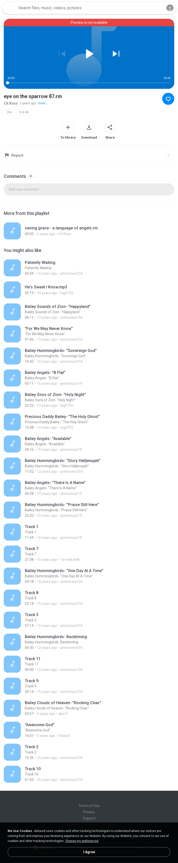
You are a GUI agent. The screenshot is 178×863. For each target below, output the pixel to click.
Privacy (89, 812)
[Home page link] (9, 8)
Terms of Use (89, 806)
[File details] (74, 230)
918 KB (24, 112)
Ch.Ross (11, 103)
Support (89, 818)
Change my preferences (82, 841)
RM (9, 112)
